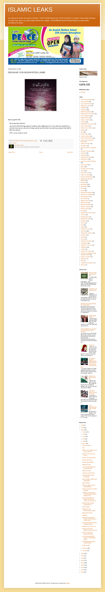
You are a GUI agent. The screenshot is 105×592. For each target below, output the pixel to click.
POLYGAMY (84, 198)
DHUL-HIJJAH (84, 126)
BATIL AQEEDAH (85, 116)
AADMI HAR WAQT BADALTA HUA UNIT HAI (89, 529)
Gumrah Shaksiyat (86, 136)
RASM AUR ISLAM (87, 460)
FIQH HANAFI (84, 134)
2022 (82, 427)
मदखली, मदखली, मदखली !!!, (92, 316)
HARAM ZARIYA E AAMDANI (88, 147)
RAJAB (83, 211)
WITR (82, 261)
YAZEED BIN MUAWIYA (87, 263)
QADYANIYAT (84, 202)
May (84, 439)
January (85, 550)
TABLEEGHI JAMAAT (86, 233)
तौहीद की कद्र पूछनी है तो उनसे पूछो (92, 378)
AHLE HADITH (85, 101)
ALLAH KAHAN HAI (86, 103)
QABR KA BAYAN (85, 200)
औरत (83, 448)
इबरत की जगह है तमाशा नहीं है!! (89, 457)
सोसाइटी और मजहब (86, 464)
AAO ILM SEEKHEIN (86, 99)
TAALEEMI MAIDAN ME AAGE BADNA (88, 542)
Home (40, 152)
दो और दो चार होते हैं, (86, 445)
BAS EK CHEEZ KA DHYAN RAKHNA (87, 533)
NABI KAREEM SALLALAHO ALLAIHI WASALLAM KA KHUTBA (88, 330)
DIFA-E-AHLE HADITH (87, 128)
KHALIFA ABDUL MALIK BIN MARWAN (88, 486)
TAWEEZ (84, 515)
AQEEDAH (84, 110)
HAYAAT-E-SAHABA (86, 151)
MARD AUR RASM (87, 513)
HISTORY (83, 153)
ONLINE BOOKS (85, 196)
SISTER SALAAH (85, 229)
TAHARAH (83, 235)
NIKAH (82, 190)
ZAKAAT (83, 265)
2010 (82, 572)
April (84, 441)
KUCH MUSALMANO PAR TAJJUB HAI (92, 408)
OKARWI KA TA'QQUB (87, 194)
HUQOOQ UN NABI (86, 157)
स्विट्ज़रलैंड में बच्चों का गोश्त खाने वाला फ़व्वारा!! (93, 392)
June (84, 436)
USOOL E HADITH (86, 257)
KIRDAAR (91, 345)
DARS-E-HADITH (85, 120)
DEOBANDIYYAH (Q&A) (87, 124)
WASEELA (83, 259)
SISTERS (83, 231)
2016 (82, 558)
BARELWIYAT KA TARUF (87, 114)
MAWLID (83, 182)
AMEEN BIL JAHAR (86, 105)
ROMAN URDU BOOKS (87, 213)
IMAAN (82, 166)
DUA (82, 132)
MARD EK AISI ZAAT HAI (89, 526)
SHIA (82, 225)
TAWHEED (84, 247)
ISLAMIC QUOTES (86, 168)
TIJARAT (83, 249)
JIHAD (82, 171)
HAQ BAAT (84, 145)
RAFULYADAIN (85, 208)
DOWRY (83, 130)
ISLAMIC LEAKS (30, 9)
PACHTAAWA (85, 507)
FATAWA (83, 92)
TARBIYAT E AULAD (86, 245)
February (85, 548)
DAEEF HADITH (85, 118)
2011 (82, 570)
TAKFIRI (83, 237)
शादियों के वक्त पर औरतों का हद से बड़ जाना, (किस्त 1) (89, 451)
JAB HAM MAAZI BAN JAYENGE (88, 476)
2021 (82, 430)
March (84, 443)
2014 (82, 563)
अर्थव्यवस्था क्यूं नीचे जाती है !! (88, 473)
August (85, 432)
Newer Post (11, 152)
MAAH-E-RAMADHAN (87, 177)
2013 (82, 565)
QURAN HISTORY (86, 204)
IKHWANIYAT (84, 159)
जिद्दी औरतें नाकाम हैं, (86, 471)
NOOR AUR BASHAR (86, 192)
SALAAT (83, 214)
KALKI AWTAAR (85, 173)
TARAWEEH (84, 243)
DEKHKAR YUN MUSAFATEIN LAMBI (88, 510)
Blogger (68, 583)
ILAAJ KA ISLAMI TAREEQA (88, 161)
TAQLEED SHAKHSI (86, 241)
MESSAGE (84, 184)
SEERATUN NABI (85, 219)
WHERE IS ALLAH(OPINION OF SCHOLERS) (88, 304)
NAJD (82, 188)
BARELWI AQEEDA (86, 112)
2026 (82, 425)
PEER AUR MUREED (88, 462)
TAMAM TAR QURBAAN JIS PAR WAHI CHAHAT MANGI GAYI (89, 494)
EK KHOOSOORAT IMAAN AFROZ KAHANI (89, 523)
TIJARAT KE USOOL (86, 251)
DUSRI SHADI (86, 545)
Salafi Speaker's (85, 217)
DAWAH (83, 122)
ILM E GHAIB (84, 164)
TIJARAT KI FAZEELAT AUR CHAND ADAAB (88, 254)
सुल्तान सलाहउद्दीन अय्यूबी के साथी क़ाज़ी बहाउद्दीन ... (89, 479)
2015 (82, 560)
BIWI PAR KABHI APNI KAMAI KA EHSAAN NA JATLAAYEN (89, 519)
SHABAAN (83, 221)
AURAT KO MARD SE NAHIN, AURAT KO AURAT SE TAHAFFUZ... (89, 499)
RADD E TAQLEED (86, 206)
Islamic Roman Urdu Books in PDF (93, 274)
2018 (82, 556)
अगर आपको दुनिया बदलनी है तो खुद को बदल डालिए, (88, 467)
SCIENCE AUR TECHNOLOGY (93, 290)
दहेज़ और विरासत (86, 483)
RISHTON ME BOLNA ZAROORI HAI (88, 503)
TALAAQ (83, 239)
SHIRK (82, 227)
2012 (82, 567)
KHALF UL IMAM (85, 175)
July (84, 434)
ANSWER (83, 107)
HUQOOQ (83, 155)
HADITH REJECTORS (87, 138)
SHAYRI (14, 143)
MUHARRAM (84, 186)
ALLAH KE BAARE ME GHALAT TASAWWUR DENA (89, 538)
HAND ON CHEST (86, 143)
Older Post (70, 152)
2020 (82, 553)
